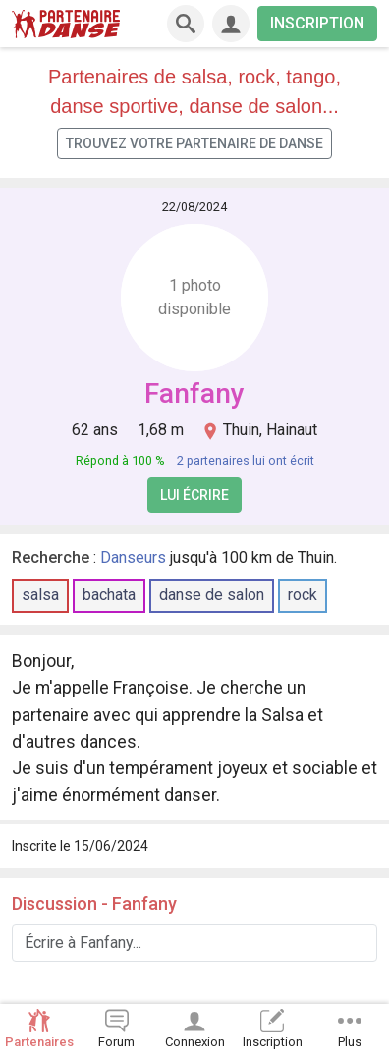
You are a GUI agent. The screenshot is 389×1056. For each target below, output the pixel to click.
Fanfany (194, 393)
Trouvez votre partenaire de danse (194, 143)
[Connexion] (231, 23)
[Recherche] (185, 23)
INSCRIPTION (317, 23)
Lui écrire (194, 495)
